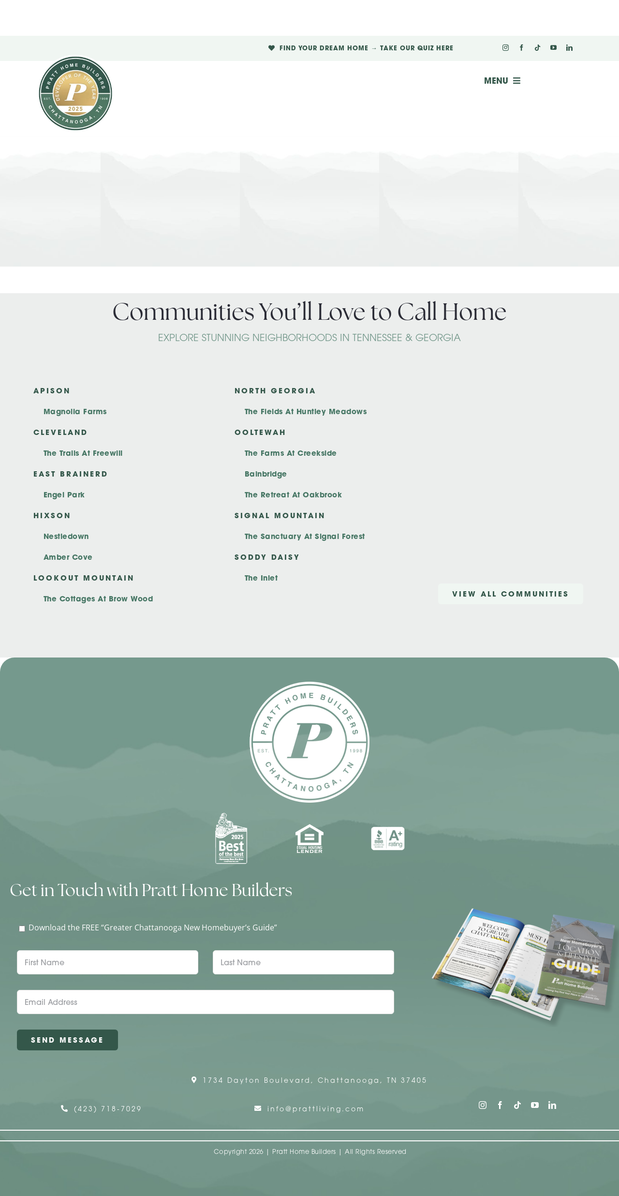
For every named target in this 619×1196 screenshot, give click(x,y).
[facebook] (521, 48)
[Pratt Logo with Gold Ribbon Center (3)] (75, 58)
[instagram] (505, 48)
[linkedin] (569, 48)
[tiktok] (537, 48)
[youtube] (553, 48)
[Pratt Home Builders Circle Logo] (309, 685)
